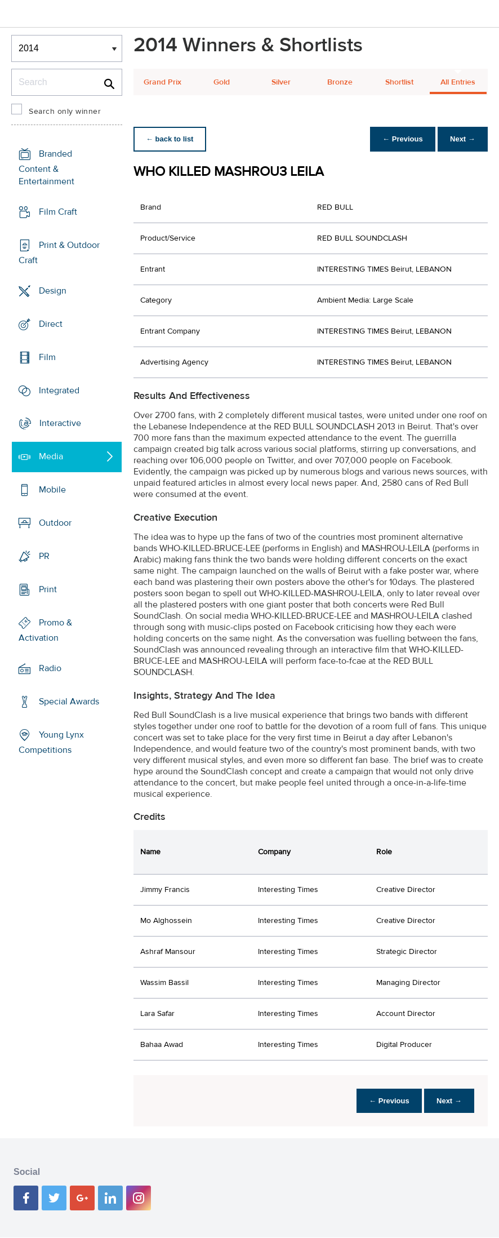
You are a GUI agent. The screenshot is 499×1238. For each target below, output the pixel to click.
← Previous (400, 139)
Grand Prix (162, 82)
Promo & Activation (45, 630)
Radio (50, 668)
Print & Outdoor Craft (59, 252)
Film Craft (58, 212)
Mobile (52, 489)
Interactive (60, 423)
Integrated (59, 390)
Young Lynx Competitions (51, 742)
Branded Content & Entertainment (46, 167)
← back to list (171, 139)
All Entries (457, 82)
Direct (51, 324)
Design (52, 290)
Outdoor (55, 523)
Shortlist (399, 82)
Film (47, 356)
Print (48, 589)
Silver (281, 82)
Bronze (340, 82)
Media (51, 456)
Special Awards (69, 701)
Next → (461, 139)
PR (44, 556)
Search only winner (65, 112)
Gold (221, 82)
